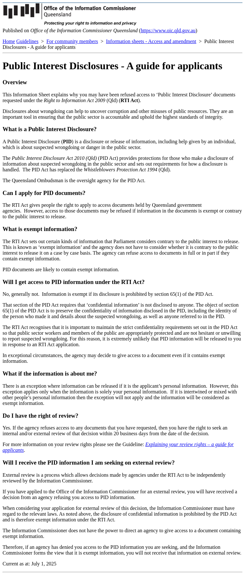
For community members (72, 41)
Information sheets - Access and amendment (151, 41)
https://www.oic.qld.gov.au (168, 30)
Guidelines (27, 41)
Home (9, 41)
